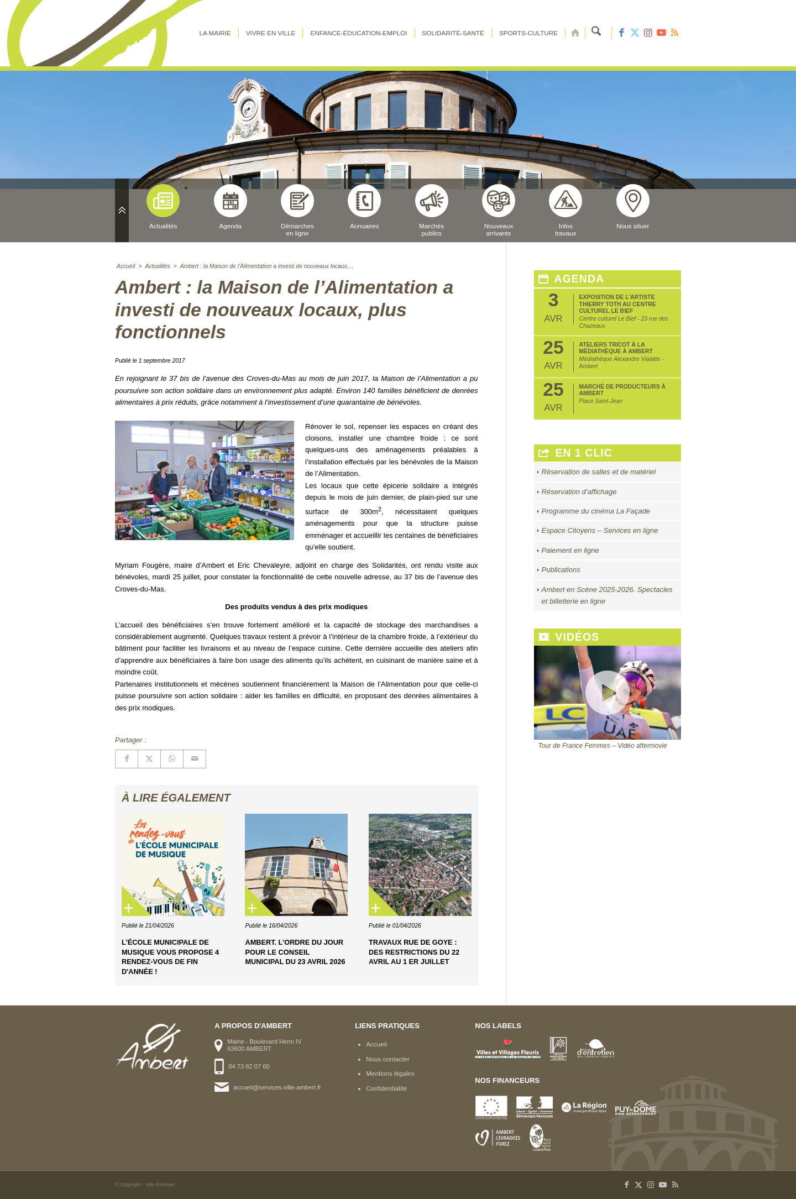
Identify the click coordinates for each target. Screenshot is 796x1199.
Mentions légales (390, 1073)
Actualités (163, 206)
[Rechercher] (597, 33)
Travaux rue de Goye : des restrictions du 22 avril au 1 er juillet (414, 952)
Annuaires (364, 206)
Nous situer (633, 206)
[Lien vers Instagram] (647, 33)
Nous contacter (388, 1058)
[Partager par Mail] (195, 758)
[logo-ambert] (159, 33)
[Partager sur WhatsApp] (172, 758)
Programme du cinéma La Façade (596, 511)
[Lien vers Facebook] (621, 33)
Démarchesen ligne (297, 210)
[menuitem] (217, 33)
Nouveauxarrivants (498, 210)
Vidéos (569, 637)
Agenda (230, 206)
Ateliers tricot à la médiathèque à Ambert (616, 348)
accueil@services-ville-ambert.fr (277, 1087)
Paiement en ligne (570, 550)
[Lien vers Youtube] (661, 33)
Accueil (376, 1044)
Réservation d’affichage (579, 492)
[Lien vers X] (634, 33)
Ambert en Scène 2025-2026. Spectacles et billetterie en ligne (607, 595)
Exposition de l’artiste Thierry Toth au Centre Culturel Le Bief (617, 304)
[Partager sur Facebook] (127, 758)
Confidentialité (386, 1088)
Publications (561, 570)
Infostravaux (565, 210)
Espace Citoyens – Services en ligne (600, 530)
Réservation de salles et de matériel (599, 472)
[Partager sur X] (149, 758)
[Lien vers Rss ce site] (674, 33)
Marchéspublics (431, 210)
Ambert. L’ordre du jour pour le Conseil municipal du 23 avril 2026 (295, 952)
